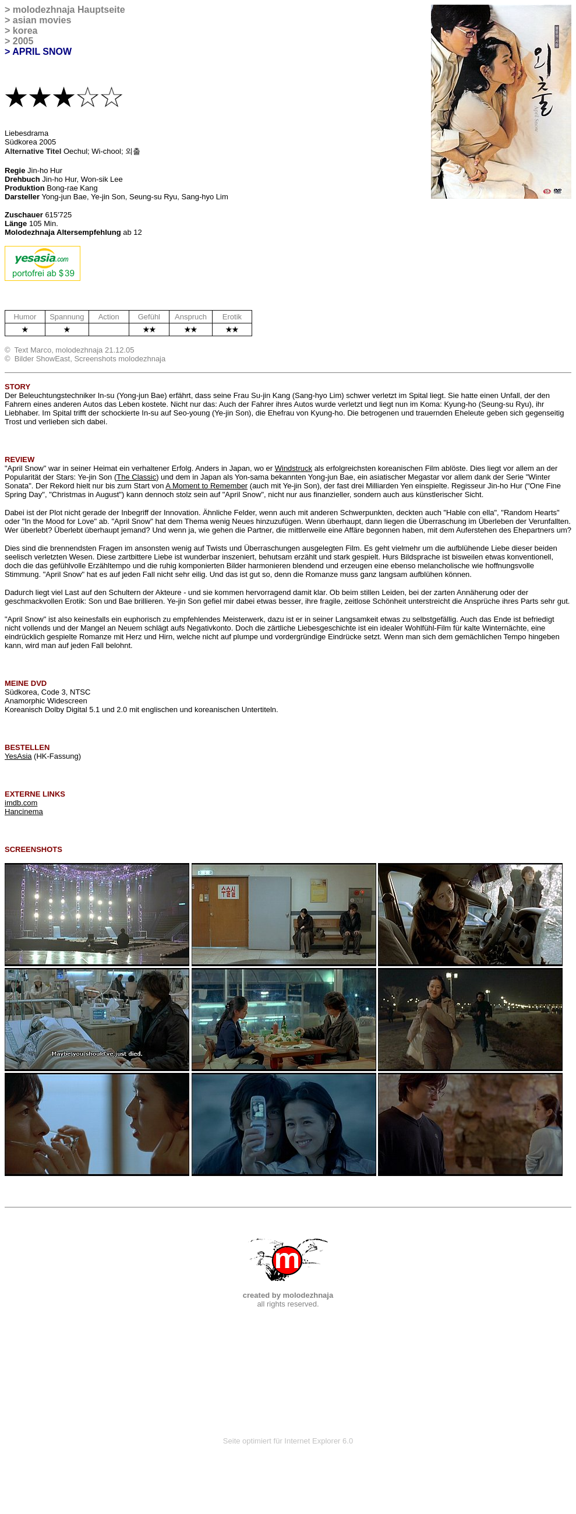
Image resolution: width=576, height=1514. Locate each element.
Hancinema (24, 811)
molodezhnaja (44, 10)
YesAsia (18, 756)
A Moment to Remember (206, 485)
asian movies (42, 20)
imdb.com (21, 802)
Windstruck (293, 468)
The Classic (136, 477)
